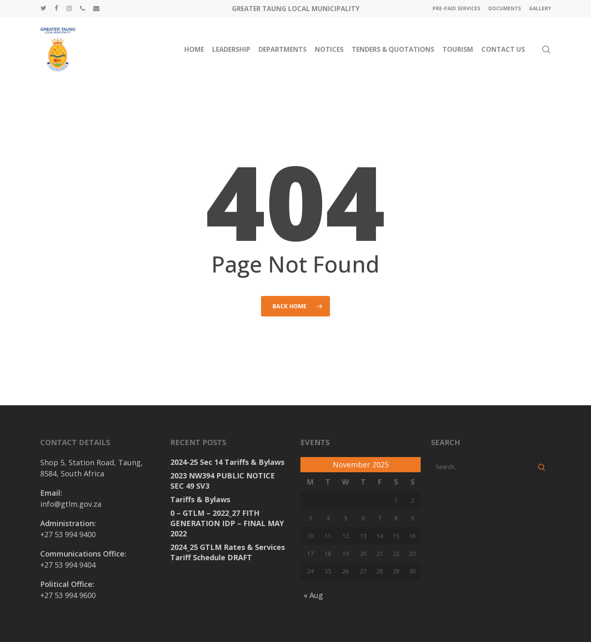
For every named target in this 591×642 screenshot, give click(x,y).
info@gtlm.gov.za (70, 504)
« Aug (313, 595)
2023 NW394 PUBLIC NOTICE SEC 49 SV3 (222, 481)
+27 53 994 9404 (68, 565)
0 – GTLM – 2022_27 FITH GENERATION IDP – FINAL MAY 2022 (227, 523)
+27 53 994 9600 (68, 595)
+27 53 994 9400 (68, 534)
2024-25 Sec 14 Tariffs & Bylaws (227, 462)
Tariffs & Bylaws (200, 499)
